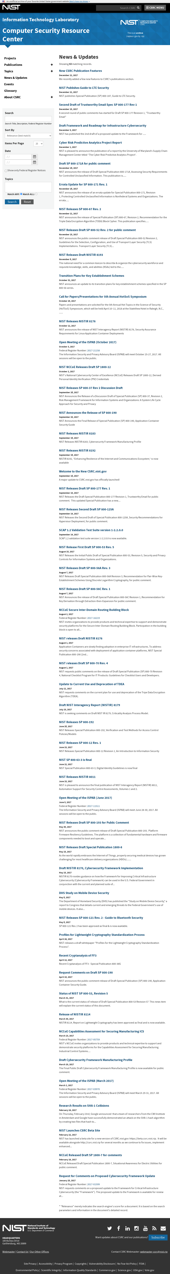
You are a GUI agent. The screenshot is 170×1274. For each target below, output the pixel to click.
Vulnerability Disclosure (102, 1263)
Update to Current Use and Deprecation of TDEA (91, 684)
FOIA (141, 1263)
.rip (142, 36)
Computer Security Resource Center (46, 35)
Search (9, 113)
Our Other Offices (39, 1251)
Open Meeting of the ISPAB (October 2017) (87, 342)
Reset (27, 202)
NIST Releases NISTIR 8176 (77, 321)
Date (8, 151)
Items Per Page (14, 143)
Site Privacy (30, 1263)
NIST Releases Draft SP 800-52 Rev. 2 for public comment (97, 230)
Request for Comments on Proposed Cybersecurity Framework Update (107, 1176)
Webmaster (8, 1251)
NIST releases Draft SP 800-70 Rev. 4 (83, 663)
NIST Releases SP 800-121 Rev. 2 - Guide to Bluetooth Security (101, 918)
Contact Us (22, 1251)
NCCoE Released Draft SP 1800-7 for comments (90, 1155)
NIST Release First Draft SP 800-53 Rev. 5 (86, 547)
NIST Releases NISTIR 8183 (77, 433)
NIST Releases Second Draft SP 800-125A (86, 509)
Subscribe (158, 1237)
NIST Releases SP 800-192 (76, 722)
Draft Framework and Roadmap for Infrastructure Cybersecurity (102, 126)
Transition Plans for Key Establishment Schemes (91, 276)
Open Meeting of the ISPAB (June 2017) (85, 798)
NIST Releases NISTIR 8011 (77, 777)
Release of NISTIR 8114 (74, 1014)
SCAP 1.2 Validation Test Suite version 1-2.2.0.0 (91, 530)
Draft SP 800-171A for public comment (84, 163)
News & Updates (15, 78)
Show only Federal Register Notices (25, 171)
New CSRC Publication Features (80, 71)
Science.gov (124, 1270)
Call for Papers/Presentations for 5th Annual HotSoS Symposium (102, 297)
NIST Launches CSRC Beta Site (79, 1130)
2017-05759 (93, 1039)
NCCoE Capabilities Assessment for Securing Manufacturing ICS (101, 1031)
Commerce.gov (107, 1270)
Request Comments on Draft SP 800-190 (86, 972)
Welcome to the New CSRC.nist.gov (83, 471)
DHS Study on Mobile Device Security (84, 893)
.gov (136, 36)
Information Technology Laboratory (40, 19)
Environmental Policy (27, 1270)
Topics (29, 71)
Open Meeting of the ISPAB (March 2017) (86, 1081)
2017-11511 (93, 806)
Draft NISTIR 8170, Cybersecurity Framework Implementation (101, 868)
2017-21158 (93, 350)
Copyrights (81, 1263)
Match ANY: (14, 194)
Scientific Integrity (51, 1270)
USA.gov (137, 1270)
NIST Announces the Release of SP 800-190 (88, 413)
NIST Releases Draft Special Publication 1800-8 (90, 847)
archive (139, 33)
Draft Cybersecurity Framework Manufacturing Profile (95, 1060)
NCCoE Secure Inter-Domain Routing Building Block (94, 610)
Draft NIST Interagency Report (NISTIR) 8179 (89, 705)
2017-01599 (93, 1184)
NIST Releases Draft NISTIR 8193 (81, 255)
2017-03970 (93, 1089)
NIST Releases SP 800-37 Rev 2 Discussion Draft (91, 388)
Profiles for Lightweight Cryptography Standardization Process (102, 935)
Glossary (10, 91)
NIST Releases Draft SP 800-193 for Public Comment (94, 823)
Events (9, 84)
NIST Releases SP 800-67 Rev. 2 (80, 209)
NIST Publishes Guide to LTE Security (84, 88)
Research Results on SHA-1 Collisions (84, 1106)
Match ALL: (30, 194)
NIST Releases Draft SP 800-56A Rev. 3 (84, 568)
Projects (10, 58)
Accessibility (45, 1263)
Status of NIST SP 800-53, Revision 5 (83, 993)
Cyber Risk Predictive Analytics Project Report (90, 143)
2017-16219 (93, 618)
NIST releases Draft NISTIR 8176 (80, 638)
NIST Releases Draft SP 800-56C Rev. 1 (84, 589)
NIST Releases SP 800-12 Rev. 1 (80, 743)
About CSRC (29, 97)
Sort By (9, 130)
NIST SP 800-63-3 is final (75, 760)
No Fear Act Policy (127, 1263)
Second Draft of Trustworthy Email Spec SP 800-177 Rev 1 (98, 105)
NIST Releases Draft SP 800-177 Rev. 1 (84, 488)
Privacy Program (63, 1263)
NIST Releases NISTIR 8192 (77, 450)
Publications (29, 65)
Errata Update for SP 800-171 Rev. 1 (83, 184)
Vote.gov (149, 1270)
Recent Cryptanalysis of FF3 (78, 955)
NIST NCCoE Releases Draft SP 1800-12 (85, 367)
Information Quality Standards (80, 1270)
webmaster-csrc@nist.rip (154, 1251)
